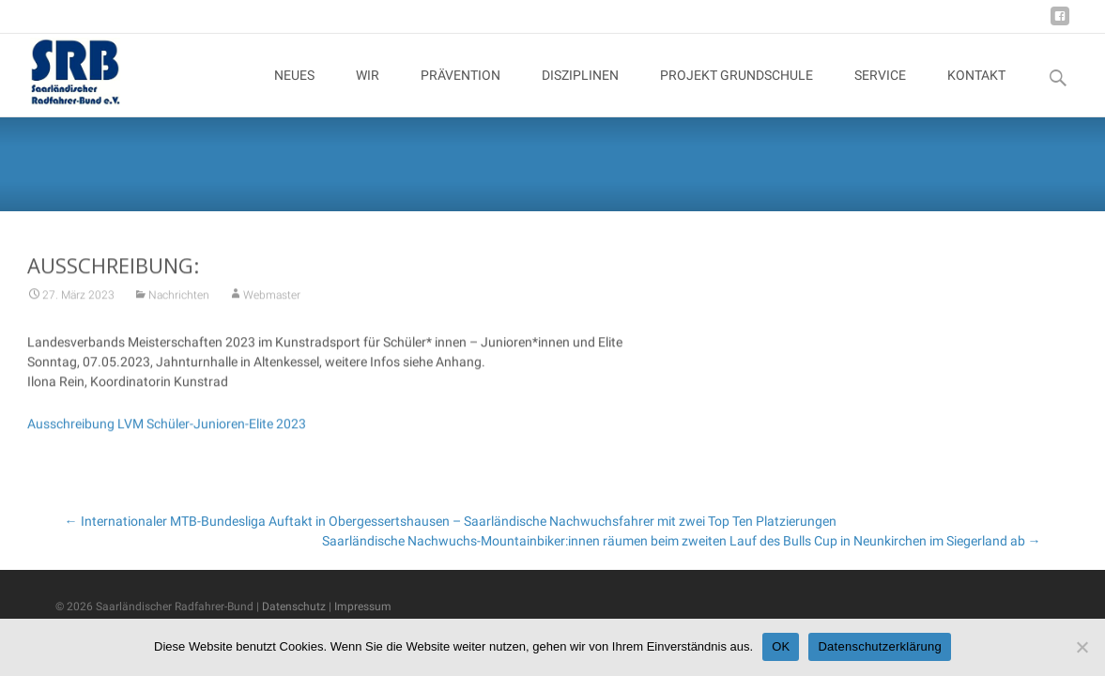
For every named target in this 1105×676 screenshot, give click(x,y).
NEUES (294, 92)
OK (781, 646)
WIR (367, 92)
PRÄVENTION (460, 92)
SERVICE (880, 92)
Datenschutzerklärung (879, 646)
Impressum (362, 606)
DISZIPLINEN (580, 92)
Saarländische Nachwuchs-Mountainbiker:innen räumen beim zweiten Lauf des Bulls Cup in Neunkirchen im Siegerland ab (681, 540)
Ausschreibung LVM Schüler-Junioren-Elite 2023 (166, 428)
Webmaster (271, 299)
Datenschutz (294, 606)
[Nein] (1081, 647)
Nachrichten (178, 299)
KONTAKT (976, 92)
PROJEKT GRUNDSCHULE (736, 92)
